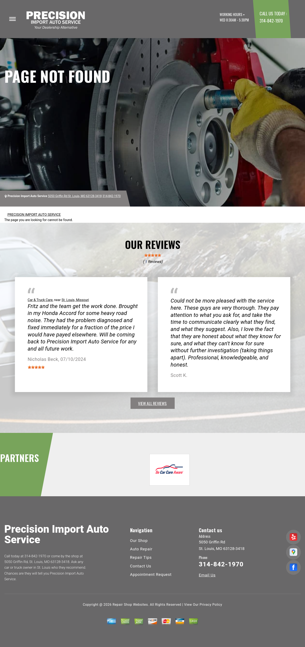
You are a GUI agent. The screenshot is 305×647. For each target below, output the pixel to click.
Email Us (207, 575)
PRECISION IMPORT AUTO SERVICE (34, 215)
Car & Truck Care (40, 300)
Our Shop (139, 540)
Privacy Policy (211, 605)
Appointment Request (151, 574)
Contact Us (140, 566)
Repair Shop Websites (130, 605)
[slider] (152, 255)
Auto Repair (141, 549)
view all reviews (152, 403)
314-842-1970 (271, 20)
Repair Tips (141, 557)
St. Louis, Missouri (75, 300)
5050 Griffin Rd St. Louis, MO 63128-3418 (75, 196)
